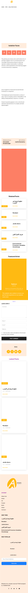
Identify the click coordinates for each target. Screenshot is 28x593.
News (4, 217)
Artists (5, 206)
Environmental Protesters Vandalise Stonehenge (19, 245)
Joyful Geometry (20, 142)
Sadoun (14, 284)
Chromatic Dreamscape (7, 142)
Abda (15, 347)
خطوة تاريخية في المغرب (10, 389)
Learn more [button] (5, 296)
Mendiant (15, 213)
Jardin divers (16, 223)
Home (2, 7)
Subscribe (14, 563)
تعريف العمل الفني (18, 234)
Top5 (6, 7)
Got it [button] (14, 301)
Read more (15, 226)
